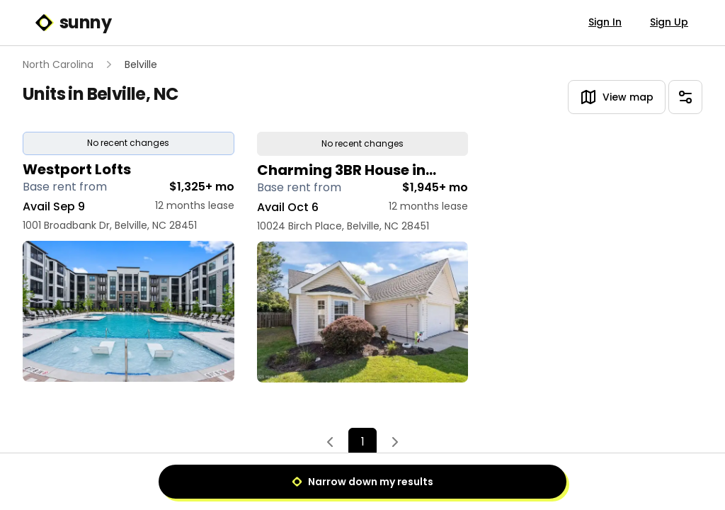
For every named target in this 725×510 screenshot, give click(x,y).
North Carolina (58, 64)
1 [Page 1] (363, 442)
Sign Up (669, 22)
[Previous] (330, 443)
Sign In (605, 22)
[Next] (395, 443)
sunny (72, 22)
